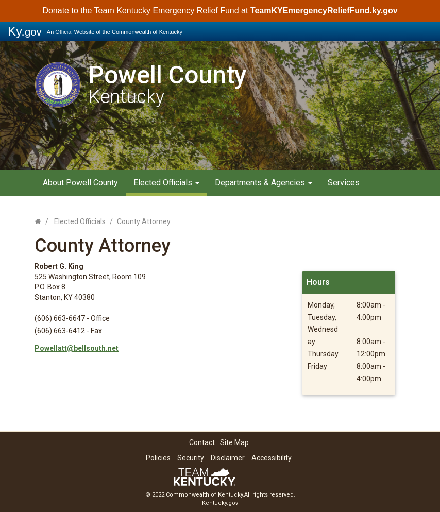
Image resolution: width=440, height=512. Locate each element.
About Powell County (80, 182)
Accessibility (271, 458)
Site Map (234, 442)
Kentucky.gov (220, 503)
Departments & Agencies (263, 182)
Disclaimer (228, 458)
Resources (234, 206)
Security (190, 458)
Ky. (25, 31)
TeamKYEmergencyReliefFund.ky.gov (324, 10)
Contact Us (289, 206)
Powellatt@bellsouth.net (77, 348)
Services (344, 182)
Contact (202, 442)
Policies (158, 458)
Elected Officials (166, 182)
